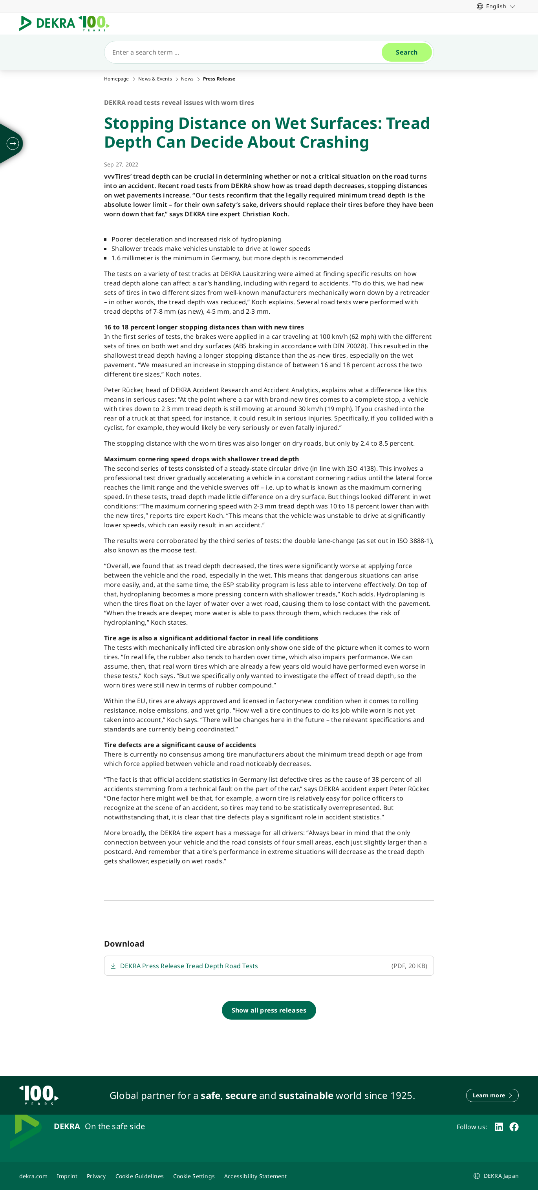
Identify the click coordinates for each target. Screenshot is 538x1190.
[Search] (246, 52)
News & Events (155, 79)
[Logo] (67, 24)
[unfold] (13, 143)
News (187, 79)
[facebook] (514, 1127)
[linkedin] (499, 1127)
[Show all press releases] (269, 1010)
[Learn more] (492, 1095)
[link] (496, 6)
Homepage (116, 79)
